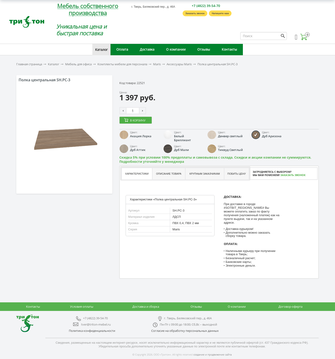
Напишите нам (220, 13)
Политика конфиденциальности (92, 331)
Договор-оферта (290, 306)
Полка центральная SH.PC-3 (218, 64)
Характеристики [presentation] (137, 173)
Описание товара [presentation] (168, 173)
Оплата (122, 49)
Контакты (229, 49)
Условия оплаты (81, 306)
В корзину (137, 120)
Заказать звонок (194, 13)
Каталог (101, 49)
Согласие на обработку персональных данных (185, 331)
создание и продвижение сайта (212, 354)
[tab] (136, 173)
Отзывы (203, 49)
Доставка (147, 49)
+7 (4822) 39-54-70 (206, 5)
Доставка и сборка (145, 306)
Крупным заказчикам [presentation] (204, 173)
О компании (176, 49)
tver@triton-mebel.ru (96, 324)
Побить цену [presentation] (237, 173)
